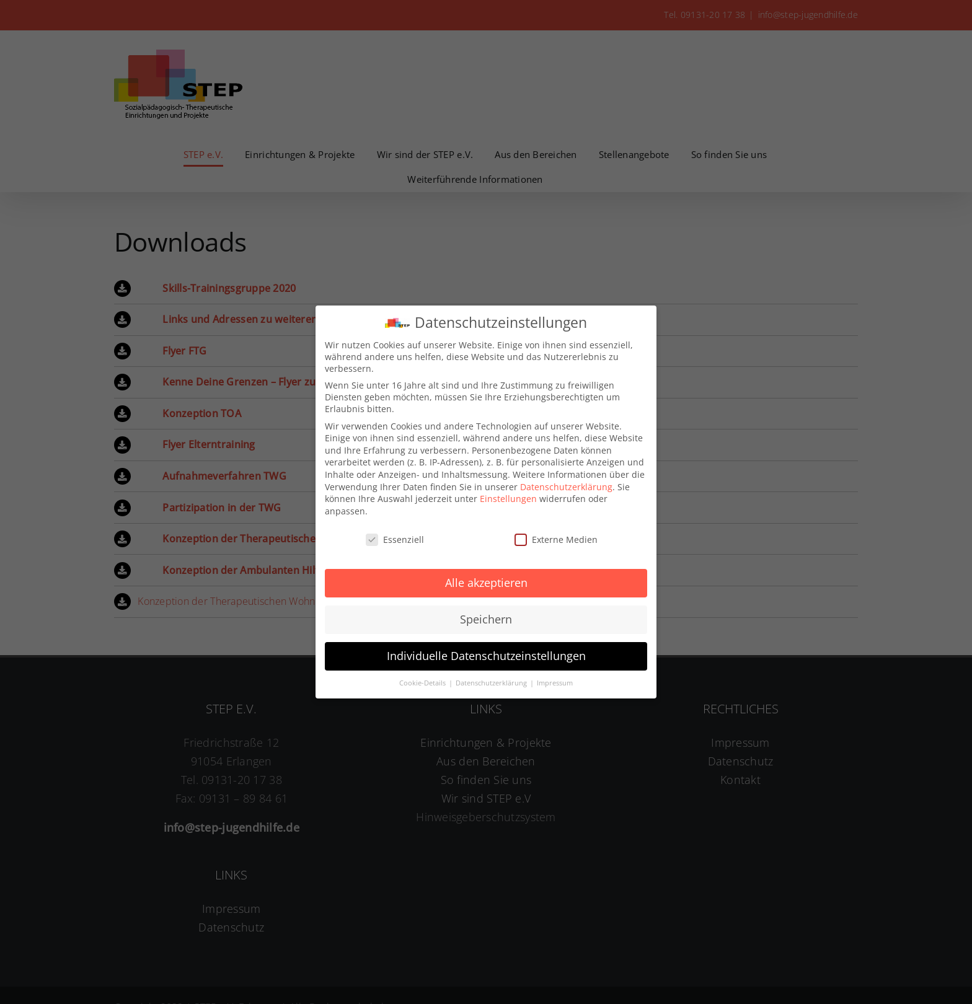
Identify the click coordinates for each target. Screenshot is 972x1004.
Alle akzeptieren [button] (486, 579)
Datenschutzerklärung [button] (492, 680)
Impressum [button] (555, 680)
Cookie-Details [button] (423, 680)
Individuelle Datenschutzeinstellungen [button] (486, 652)
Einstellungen (508, 495)
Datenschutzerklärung (566, 484)
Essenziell (395, 536)
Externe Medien (556, 536)
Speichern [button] (486, 616)
